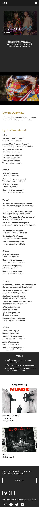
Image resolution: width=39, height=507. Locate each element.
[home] (5, 3)
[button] (36, 3)
